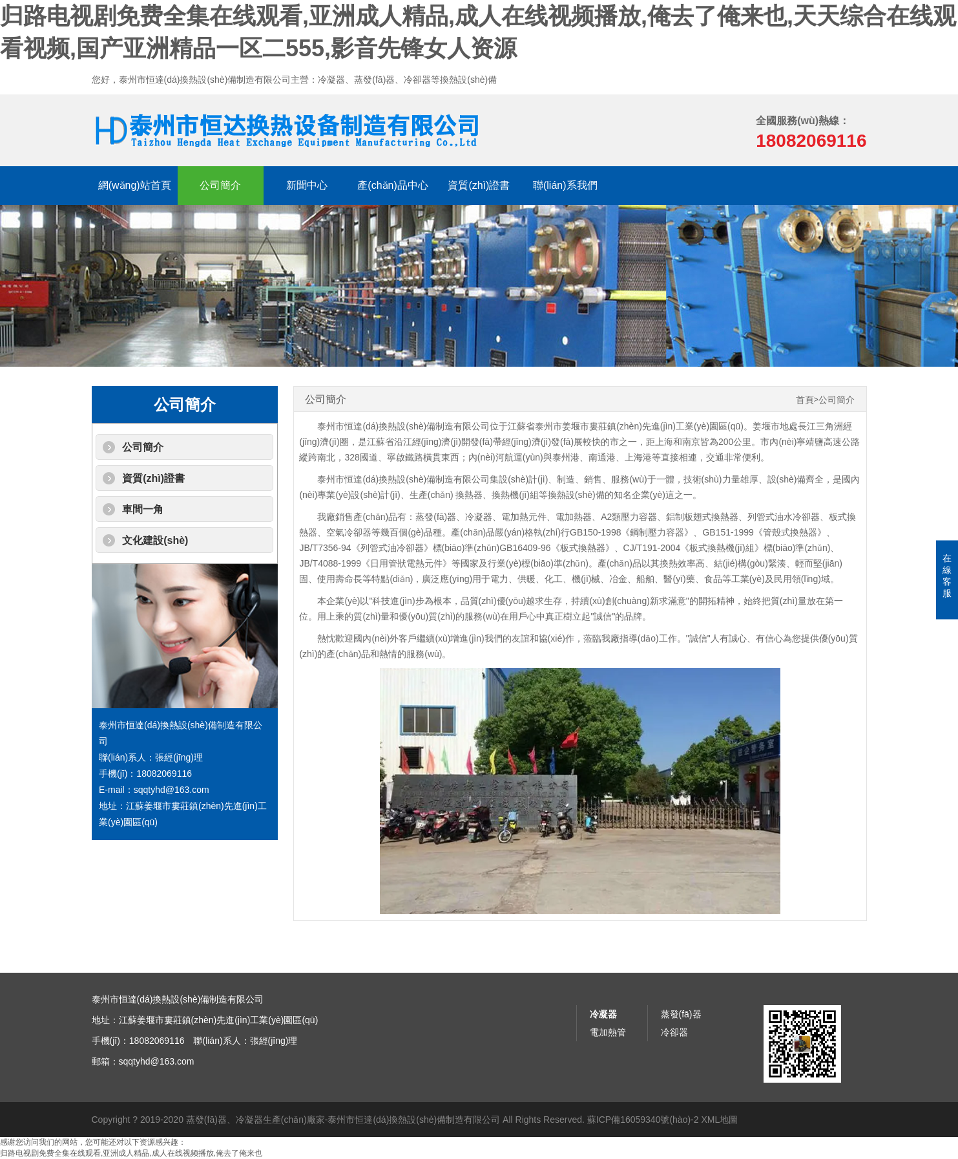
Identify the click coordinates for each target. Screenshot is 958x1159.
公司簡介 (220, 185)
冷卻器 (674, 1032)
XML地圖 (719, 1119)
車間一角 (142, 509)
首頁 (805, 400)
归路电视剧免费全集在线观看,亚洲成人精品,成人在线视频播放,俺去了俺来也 (131, 1153)
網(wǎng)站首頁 (134, 185)
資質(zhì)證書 (479, 185)
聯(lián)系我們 (565, 185)
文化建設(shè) (155, 540)
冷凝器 (603, 1014)
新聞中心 (307, 185)
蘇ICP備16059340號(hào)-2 (643, 1119)
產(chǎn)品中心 (392, 185)
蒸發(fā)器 (681, 1014)
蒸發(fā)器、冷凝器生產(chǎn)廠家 (255, 1119)
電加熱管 (608, 1032)
